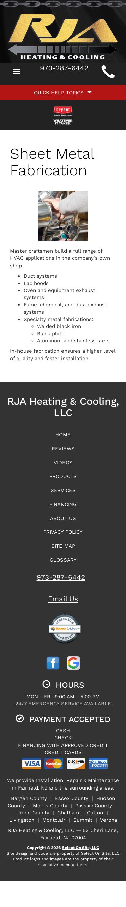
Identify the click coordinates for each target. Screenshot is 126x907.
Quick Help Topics (63, 93)
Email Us (63, 598)
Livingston (21, 820)
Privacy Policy (63, 532)
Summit (82, 820)
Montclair (53, 820)
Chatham (68, 813)
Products (63, 476)
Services (63, 490)
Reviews (63, 449)
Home (63, 435)
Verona (108, 820)
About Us (63, 518)
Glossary (63, 560)
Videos (63, 463)
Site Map (63, 546)
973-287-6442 (61, 577)
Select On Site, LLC (80, 847)
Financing (63, 504)
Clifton (95, 813)
